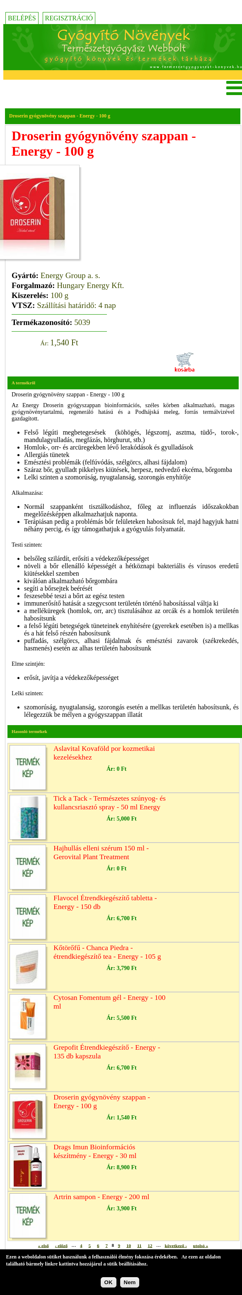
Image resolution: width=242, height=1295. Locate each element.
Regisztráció (69, 18)
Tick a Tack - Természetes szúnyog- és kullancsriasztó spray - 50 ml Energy (109, 802)
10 (128, 1245)
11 (139, 1245)
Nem (130, 1282)
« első (43, 1245)
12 (150, 1245)
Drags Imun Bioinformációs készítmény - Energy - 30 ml (95, 1151)
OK (108, 1282)
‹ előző (61, 1245)
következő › (175, 1245)
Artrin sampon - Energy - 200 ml (101, 1196)
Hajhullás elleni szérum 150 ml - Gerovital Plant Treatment (101, 852)
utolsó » (200, 1245)
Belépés (22, 18)
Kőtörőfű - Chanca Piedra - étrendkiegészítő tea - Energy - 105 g (107, 951)
